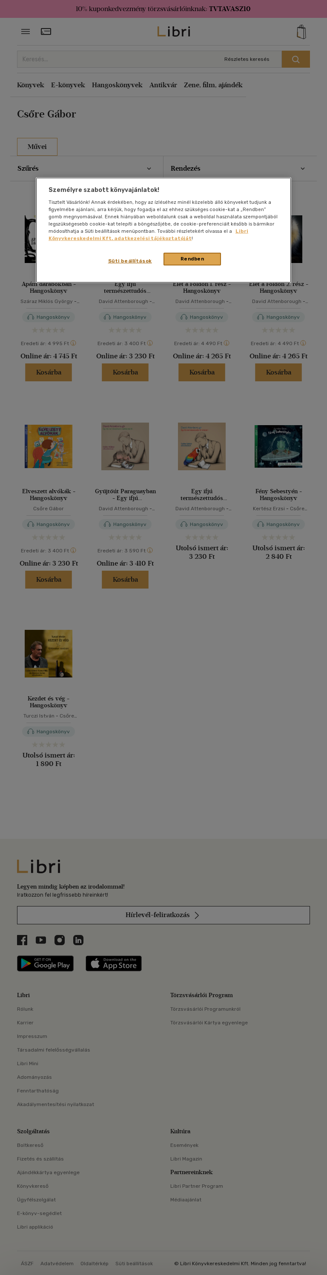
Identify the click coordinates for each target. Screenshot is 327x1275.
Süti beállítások (130, 261)
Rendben (192, 259)
